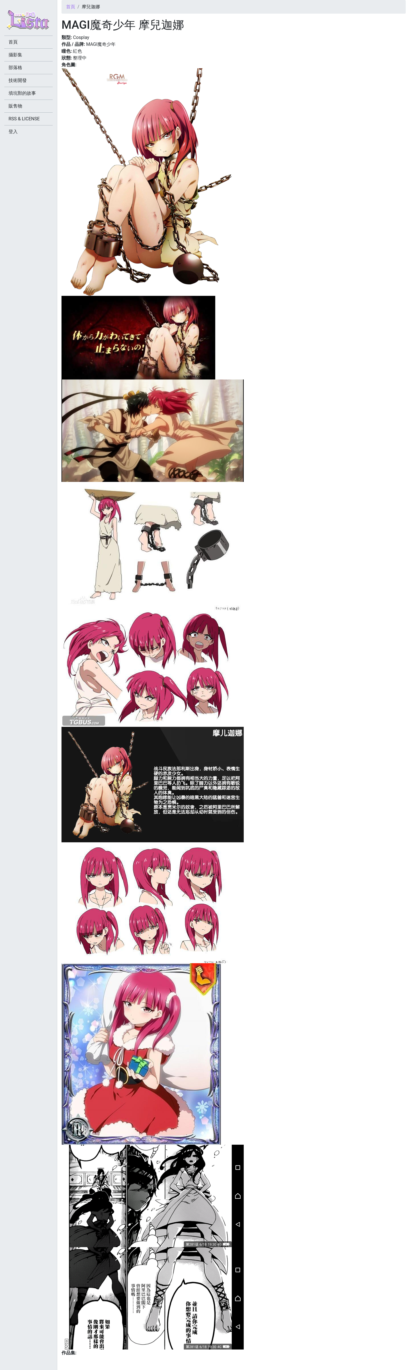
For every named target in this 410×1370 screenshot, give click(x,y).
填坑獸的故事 (22, 93)
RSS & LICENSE (24, 118)
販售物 (15, 106)
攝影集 (15, 54)
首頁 (70, 6)
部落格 (15, 67)
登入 (13, 131)
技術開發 (18, 80)
